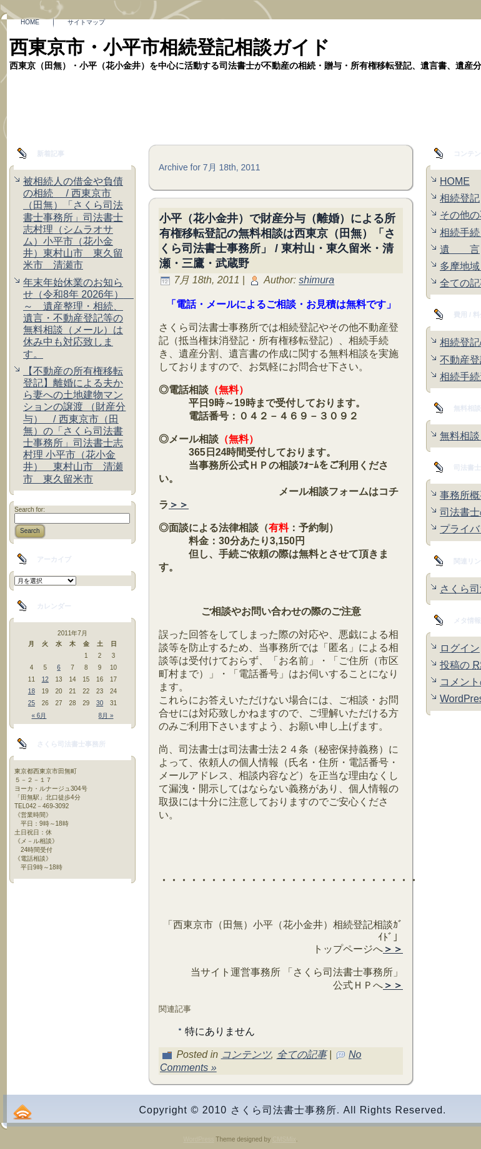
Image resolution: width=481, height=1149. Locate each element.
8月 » (106, 715)
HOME (455, 181)
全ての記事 (302, 1054)
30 (99, 703)
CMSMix (284, 1139)
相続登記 (460, 198)
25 (31, 703)
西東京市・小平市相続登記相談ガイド (169, 47)
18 (31, 691)
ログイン (460, 648)
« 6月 (39, 715)
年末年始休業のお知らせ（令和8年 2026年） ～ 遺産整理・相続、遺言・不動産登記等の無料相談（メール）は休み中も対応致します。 (78, 318)
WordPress (198, 1139)
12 (45, 679)
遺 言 (460, 249)
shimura (316, 280)
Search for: (29, 509)
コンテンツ (246, 1054)
